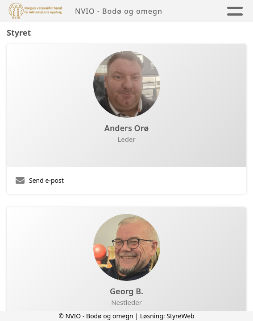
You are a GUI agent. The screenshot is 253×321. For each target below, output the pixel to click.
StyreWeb (180, 316)
